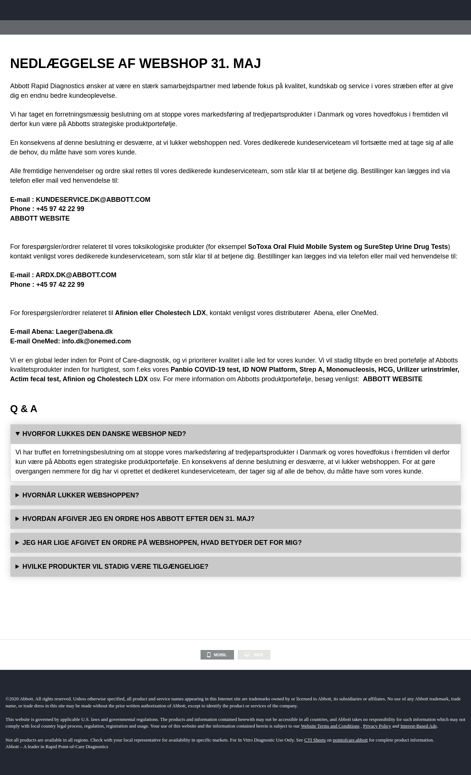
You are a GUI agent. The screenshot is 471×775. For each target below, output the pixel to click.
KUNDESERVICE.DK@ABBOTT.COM (93, 199)
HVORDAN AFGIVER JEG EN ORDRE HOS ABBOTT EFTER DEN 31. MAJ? (138, 518)
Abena (322, 313)
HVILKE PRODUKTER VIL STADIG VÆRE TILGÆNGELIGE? (115, 566)
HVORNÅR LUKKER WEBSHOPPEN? (80, 495)
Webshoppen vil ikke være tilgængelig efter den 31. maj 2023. (236, 496)
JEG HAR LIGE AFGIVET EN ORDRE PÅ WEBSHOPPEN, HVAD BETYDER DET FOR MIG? (162, 542)
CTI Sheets (315, 740)
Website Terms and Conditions (330, 726)
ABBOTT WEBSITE (40, 218)
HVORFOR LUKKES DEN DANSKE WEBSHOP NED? (104, 434)
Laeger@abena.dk (84, 331)
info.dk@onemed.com (96, 341)
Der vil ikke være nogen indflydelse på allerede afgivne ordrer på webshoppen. (236, 543)
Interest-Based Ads (418, 726)
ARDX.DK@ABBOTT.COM (76, 275)
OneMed (363, 313)
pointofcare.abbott (350, 740)
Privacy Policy (377, 726)
